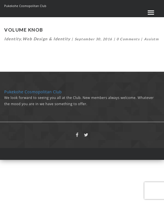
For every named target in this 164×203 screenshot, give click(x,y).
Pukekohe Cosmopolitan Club (25, 6)
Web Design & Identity (46, 38)
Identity (12, 38)
